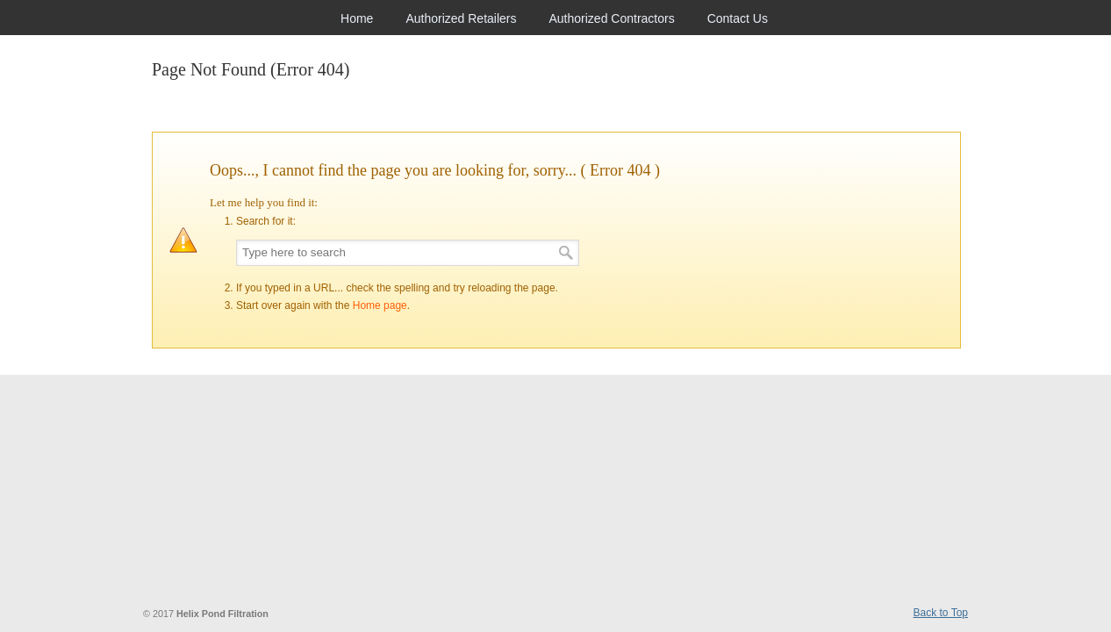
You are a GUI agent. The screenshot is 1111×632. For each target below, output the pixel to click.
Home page (380, 305)
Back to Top (941, 613)
